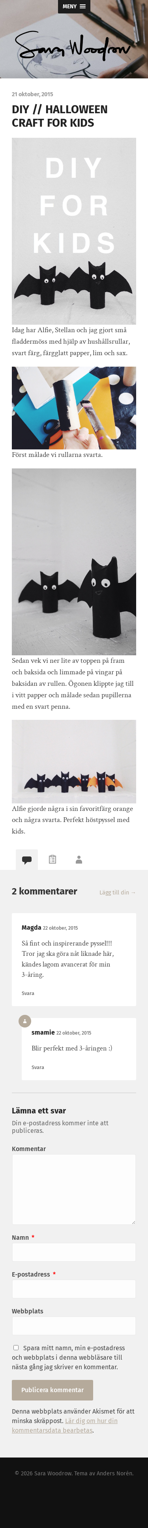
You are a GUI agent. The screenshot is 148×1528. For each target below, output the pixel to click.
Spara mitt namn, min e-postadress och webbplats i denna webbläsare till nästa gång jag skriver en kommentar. (68, 1357)
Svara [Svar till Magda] (28, 993)
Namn (23, 1237)
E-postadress (34, 1274)
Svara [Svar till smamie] (38, 1067)
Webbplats (27, 1311)
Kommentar (29, 1149)
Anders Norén (114, 1473)
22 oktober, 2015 (60, 928)
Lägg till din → (117, 892)
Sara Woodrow (52, 1473)
